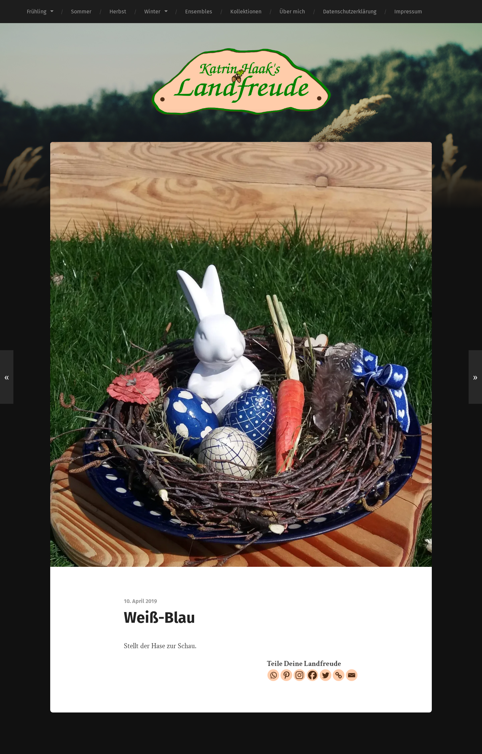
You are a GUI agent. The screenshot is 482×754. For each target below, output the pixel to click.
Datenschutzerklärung (349, 11)
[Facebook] (312, 675)
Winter (152, 11)
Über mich (292, 11)
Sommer (81, 11)
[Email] (351, 675)
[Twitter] (325, 675)
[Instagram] (299, 675)
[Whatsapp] (273, 675)
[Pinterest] (286, 675)
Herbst (117, 11)
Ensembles (198, 11)
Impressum (408, 11)
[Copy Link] (338, 675)
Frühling (36, 11)
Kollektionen (245, 11)
